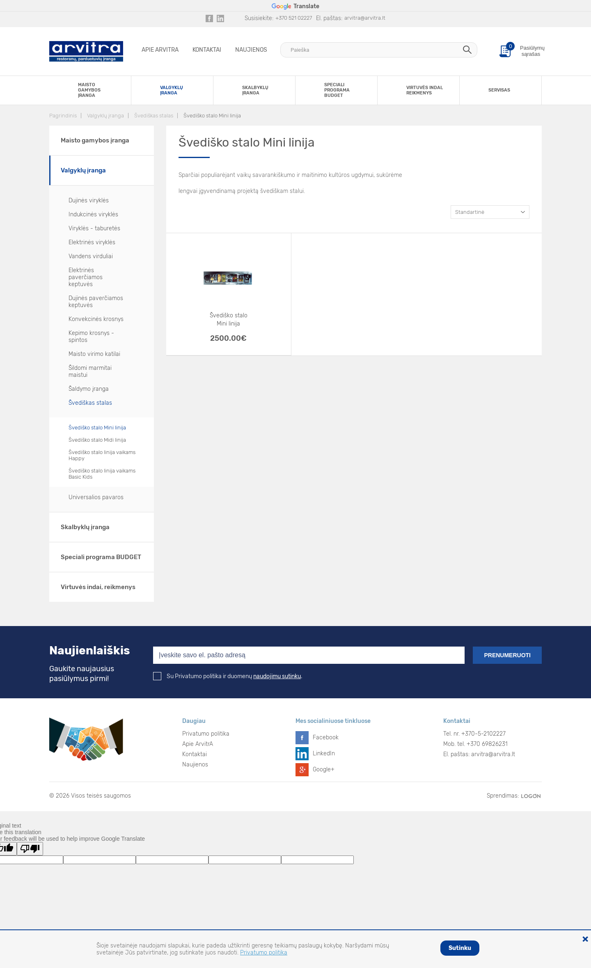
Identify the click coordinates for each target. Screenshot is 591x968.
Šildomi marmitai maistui (90, 371)
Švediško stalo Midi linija (97, 440)
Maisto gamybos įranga (95, 140)
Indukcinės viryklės (93, 214)
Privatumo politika (205, 733)
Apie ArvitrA (160, 49)
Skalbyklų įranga (85, 527)
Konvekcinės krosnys (96, 319)
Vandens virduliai (91, 256)
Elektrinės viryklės (92, 242)
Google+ (323, 769)
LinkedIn (324, 753)
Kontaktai (206, 49)
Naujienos (251, 49)
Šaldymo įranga (89, 388)
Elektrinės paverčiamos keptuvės (86, 277)
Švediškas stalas (153, 115)
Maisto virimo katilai (94, 354)
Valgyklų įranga (105, 115)
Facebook (326, 737)
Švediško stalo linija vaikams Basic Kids (102, 474)
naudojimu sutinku (277, 676)
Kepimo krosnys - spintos (91, 337)
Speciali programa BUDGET (101, 557)
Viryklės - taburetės (94, 228)
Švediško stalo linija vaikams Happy (102, 455)
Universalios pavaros (96, 497)
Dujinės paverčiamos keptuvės (96, 302)
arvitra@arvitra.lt (364, 18)
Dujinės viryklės (89, 200)
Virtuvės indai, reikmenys (98, 587)
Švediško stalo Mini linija (212, 115)
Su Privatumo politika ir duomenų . (227, 676)
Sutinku (460, 948)
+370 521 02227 (293, 18)
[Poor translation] (30, 849)
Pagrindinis (63, 115)
